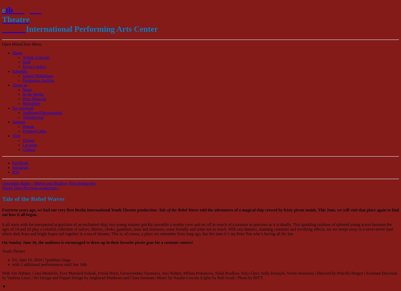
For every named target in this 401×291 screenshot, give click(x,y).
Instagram (20, 167)
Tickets (29, 140)
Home (17, 53)
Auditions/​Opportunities (42, 113)
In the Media (33, 94)
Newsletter (31, 103)
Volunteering (33, 117)
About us (19, 85)
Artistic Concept (36, 57)
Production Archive (38, 80)
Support (18, 122)
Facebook (20, 163)
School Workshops (38, 76)
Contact (29, 149)
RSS (15, 172)
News (27, 90)
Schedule (19, 71)
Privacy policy (34, 66)
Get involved (23, 108)
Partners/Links (34, 131)
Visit (16, 136)
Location (30, 145)
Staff (26, 62)
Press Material (34, 99)
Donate (28, 126)
